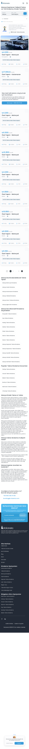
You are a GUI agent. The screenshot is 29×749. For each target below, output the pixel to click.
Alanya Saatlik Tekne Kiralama (10, 353)
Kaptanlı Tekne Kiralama (7, 579)
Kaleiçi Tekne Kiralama (8, 322)
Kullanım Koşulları (19, 623)
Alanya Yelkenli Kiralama (9, 296)
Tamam (19, 743)
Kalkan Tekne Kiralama (8, 327)
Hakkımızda (4, 546)
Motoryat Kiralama (6, 574)
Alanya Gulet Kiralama (8, 287)
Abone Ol (22, 515)
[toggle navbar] (23, 3)
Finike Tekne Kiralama (8, 331)
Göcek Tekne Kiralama (8, 373)
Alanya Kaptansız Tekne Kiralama (11, 348)
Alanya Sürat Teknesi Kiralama (10, 300)
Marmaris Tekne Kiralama (9, 386)
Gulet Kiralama (5, 576)
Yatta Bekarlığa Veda (6, 590)
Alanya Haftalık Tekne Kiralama (11, 361)
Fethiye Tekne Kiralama (8, 369)
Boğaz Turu (4, 585)
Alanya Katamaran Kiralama (10, 291)
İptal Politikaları (5, 551)
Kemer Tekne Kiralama (8, 340)
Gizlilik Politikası (9, 623)
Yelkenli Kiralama (5, 571)
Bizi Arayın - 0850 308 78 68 (14, 103)
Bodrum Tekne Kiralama (8, 382)
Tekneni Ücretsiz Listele (7, 548)
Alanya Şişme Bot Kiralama (9, 304)
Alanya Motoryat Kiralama (9, 283)
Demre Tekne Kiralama (8, 335)
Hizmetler (3, 559)
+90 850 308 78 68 (9, 495)
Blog (2, 554)
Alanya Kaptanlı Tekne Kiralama (11, 344)
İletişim (3, 562)
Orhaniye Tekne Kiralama (9, 391)
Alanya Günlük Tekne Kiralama (10, 357)
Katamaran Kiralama (6, 568)
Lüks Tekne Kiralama (6, 582)
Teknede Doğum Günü (7, 587)
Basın (2, 557)
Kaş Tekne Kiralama (7, 318)
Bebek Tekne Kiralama (8, 378)
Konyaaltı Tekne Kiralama (9, 314)
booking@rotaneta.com (11, 498)
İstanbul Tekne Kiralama (7, 610)
